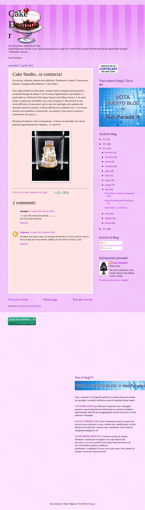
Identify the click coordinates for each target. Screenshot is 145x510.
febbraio (109, 218)
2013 (104, 144)
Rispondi (24, 223)
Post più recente (18, 299)
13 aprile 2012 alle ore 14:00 (42, 232)
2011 (104, 229)
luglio (108, 175)
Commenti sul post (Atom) (29, 306)
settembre (109, 166)
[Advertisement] (31, 350)
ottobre (108, 161)
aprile (107, 189)
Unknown (24, 232)
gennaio (108, 223)
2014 (104, 139)
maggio (108, 185)
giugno (108, 180)
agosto (108, 171)
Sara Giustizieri (120, 263)
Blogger (91, 504)
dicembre (109, 152)
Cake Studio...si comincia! (115, 208)
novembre (109, 157)
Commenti (106, 248)
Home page (50, 299)
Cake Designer (23, 24)
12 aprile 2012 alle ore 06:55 (41, 211)
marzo (108, 213)
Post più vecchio (83, 299)
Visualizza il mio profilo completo (114, 280)
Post (104, 243)
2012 (104, 148)
